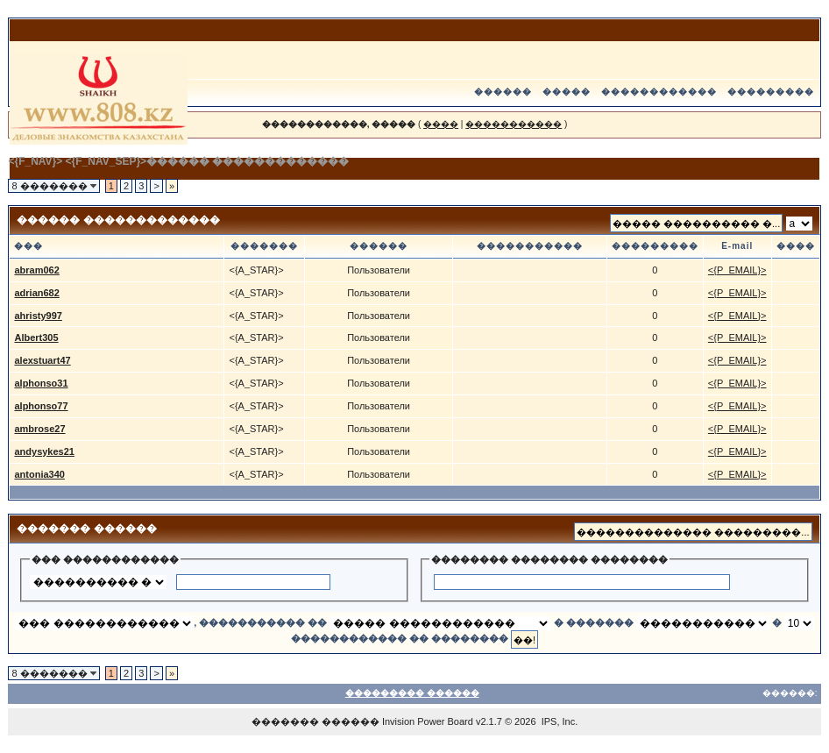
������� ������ (315, 721)
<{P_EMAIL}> (737, 270)
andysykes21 (44, 451)
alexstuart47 (42, 360)
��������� (770, 91)
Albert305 (36, 337)
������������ (659, 91)
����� (566, 91)
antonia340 (39, 474)
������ (503, 91)
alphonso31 (40, 383)
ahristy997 (37, 315)
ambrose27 (39, 428)
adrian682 (36, 293)
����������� (513, 124)
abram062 (36, 270)
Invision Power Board (427, 721)
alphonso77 (40, 406)
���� (440, 124)
